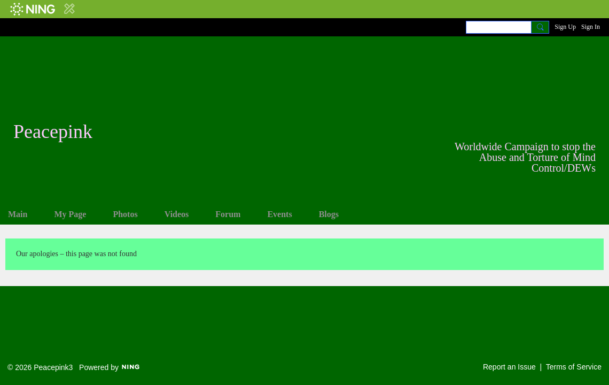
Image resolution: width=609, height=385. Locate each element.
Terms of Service (574, 367)
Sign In (590, 26)
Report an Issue (509, 367)
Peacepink (52, 131)
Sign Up (565, 26)
